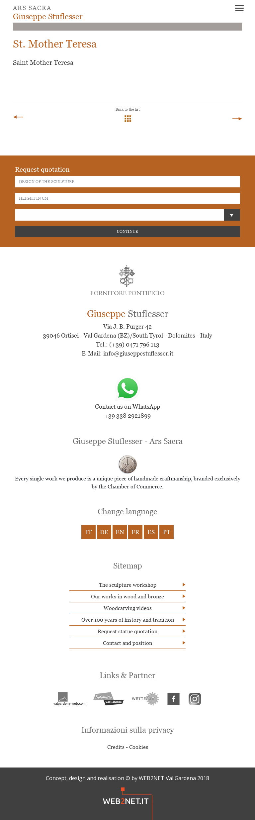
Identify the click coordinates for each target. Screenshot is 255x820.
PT (166, 532)
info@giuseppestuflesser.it (138, 353)
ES (151, 532)
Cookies (138, 747)
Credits (116, 747)
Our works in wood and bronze (127, 596)
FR (135, 532)
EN (120, 532)
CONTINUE (127, 231)
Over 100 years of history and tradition (127, 620)
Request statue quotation (127, 631)
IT (89, 532)
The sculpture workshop (127, 585)
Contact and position (127, 643)
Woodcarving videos (128, 608)
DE (104, 532)
